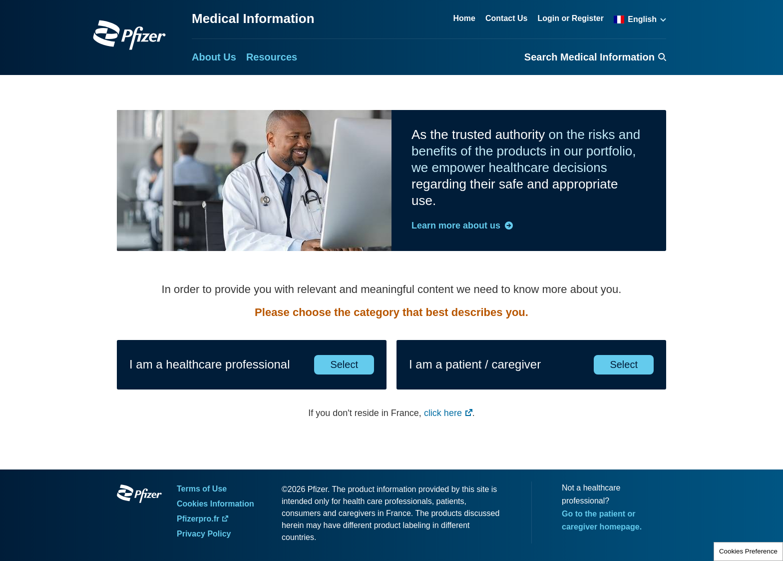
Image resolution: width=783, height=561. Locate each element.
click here (443, 413)
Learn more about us (455, 225)
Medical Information (253, 18)
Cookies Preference (748, 551)
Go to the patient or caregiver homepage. (602, 520)
